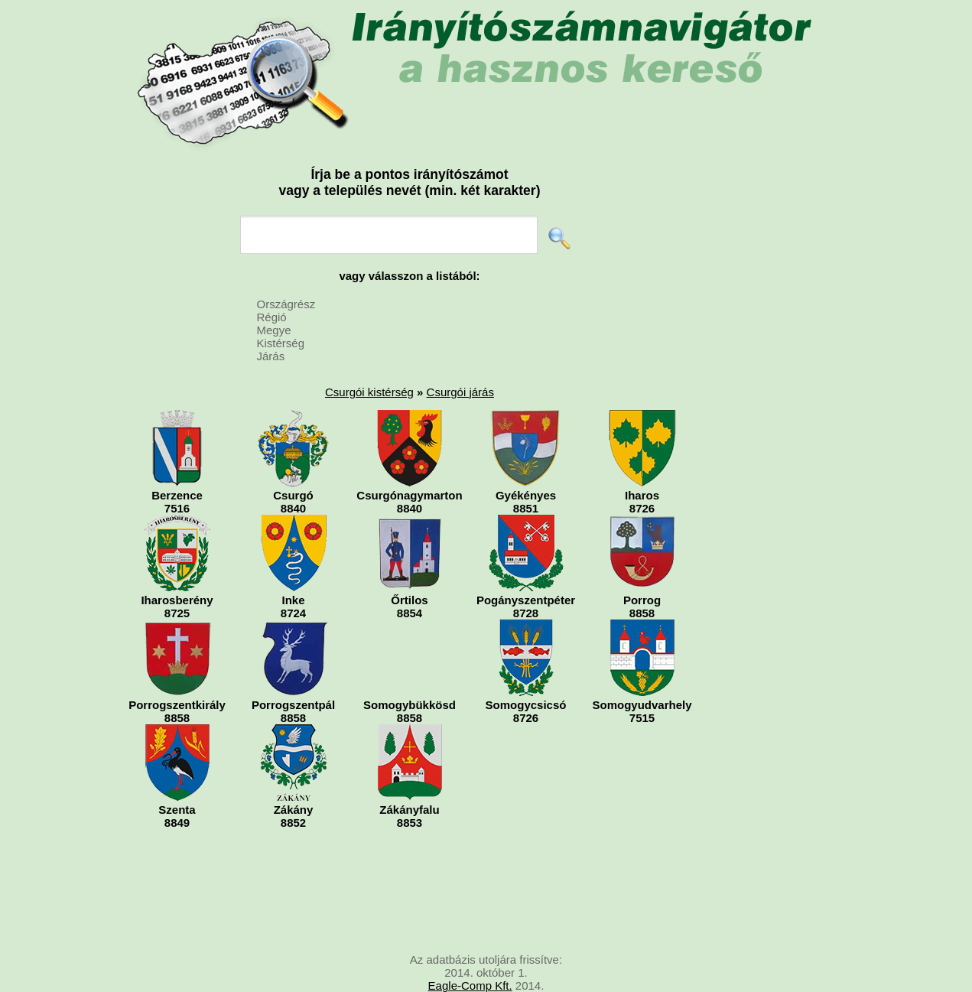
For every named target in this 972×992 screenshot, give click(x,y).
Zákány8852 (293, 776)
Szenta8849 (177, 776)
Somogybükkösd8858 (409, 672)
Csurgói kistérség (369, 391)
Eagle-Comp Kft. (470, 985)
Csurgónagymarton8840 (409, 462)
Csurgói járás (460, 391)
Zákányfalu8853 (410, 776)
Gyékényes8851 (526, 462)
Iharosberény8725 (177, 567)
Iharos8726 (642, 462)
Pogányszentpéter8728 (525, 567)
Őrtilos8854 (410, 567)
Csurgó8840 (293, 462)
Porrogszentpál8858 (293, 672)
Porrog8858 (642, 567)
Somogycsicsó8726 (526, 672)
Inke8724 (293, 567)
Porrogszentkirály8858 (177, 672)
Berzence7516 (177, 462)
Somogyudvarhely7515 (641, 672)
